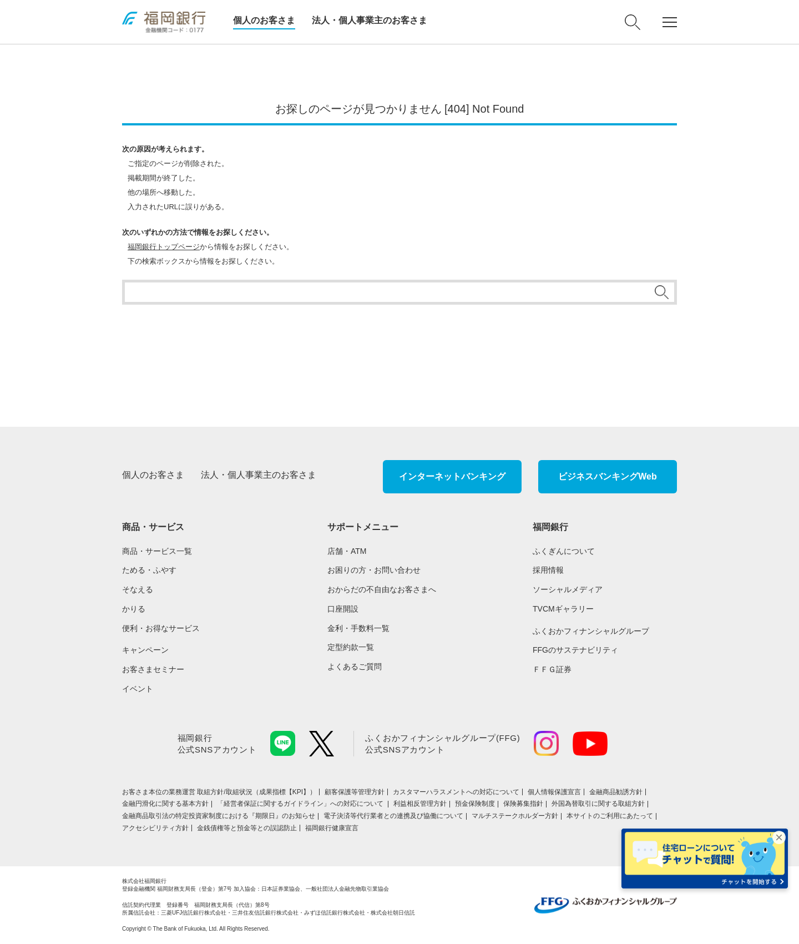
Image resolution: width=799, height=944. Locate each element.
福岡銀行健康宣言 (331, 828)
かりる (133, 608)
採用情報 (548, 570)
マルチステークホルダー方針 (515, 816)
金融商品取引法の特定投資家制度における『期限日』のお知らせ (218, 816)
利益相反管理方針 (420, 803)
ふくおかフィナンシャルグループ (591, 631)
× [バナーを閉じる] (779, 837)
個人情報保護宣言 (554, 792)
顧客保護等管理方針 (355, 792)
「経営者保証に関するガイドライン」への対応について (301, 803)
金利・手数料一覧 (358, 628)
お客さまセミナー (153, 669)
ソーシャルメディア (568, 589)
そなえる (137, 589)
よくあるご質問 (354, 666)
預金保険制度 (475, 803)
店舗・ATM (347, 551)
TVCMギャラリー (563, 608)
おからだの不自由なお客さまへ (381, 589)
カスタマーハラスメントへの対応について (456, 792)
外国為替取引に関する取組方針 (598, 803)
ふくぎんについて (564, 551)
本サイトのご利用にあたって (610, 816)
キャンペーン (145, 649)
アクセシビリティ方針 (155, 828)
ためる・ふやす (149, 570)
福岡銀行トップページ (164, 247)
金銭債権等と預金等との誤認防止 (247, 828)
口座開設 (342, 608)
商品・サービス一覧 (157, 551)
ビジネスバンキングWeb (607, 476)
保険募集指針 (523, 803)
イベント (137, 688)
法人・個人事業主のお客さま (369, 20)
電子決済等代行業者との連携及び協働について (393, 816)
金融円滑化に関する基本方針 (165, 803)
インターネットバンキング (452, 476)
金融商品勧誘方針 (616, 792)
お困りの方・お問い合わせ (374, 570)
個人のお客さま (264, 20)
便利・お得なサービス (161, 628)
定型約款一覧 (350, 647)
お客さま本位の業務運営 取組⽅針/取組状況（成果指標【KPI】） (219, 792)
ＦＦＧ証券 (552, 669)
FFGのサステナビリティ (575, 649)
